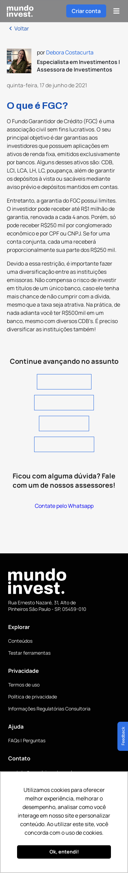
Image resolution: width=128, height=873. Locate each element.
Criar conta (86, 11)
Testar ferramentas (29, 653)
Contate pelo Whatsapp (64, 506)
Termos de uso (24, 684)
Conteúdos (20, 641)
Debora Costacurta (70, 52)
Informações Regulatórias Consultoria (49, 708)
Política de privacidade (32, 696)
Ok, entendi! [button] (64, 851)
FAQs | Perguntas (26, 740)
